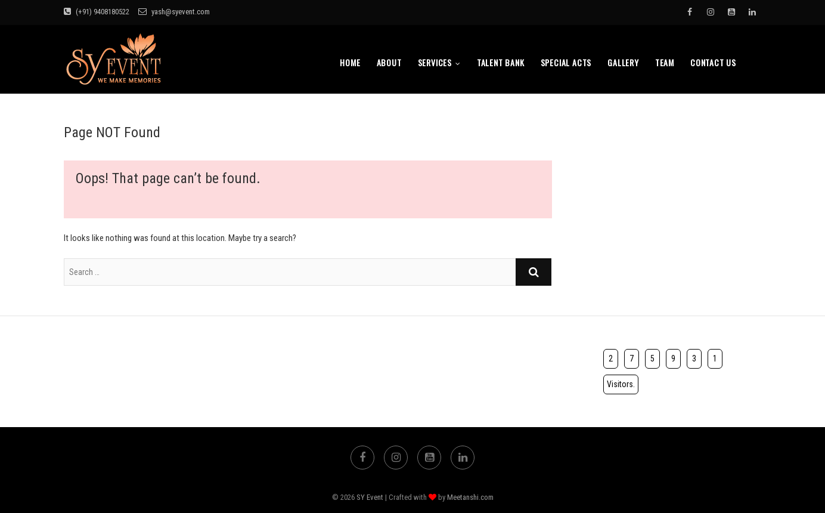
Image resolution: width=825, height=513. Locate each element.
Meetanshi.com (470, 497)
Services (435, 62)
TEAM (664, 62)
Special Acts (566, 62)
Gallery (623, 62)
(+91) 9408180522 (96, 11)
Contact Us (713, 62)
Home (350, 62)
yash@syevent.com (174, 11)
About (389, 62)
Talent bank (501, 62)
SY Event (369, 497)
